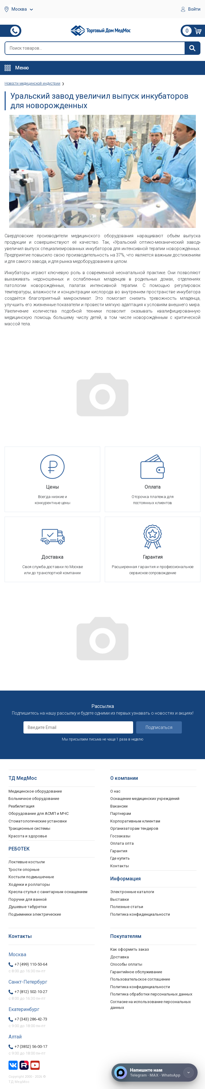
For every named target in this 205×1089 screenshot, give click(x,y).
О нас (115, 791)
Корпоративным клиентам (135, 821)
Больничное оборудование (34, 798)
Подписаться (159, 727)
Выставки (119, 899)
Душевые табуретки (28, 906)
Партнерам (120, 813)
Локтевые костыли (27, 862)
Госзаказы (120, 836)
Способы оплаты (126, 964)
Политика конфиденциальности (140, 987)
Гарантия (118, 851)
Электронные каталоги (132, 891)
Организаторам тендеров (134, 828)
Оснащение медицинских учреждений (144, 798)
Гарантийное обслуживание (136, 972)
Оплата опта (122, 843)
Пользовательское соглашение (140, 979)
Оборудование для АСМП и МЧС (39, 813)
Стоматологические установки (38, 821)
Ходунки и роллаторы (29, 884)
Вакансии (119, 806)
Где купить (120, 858)
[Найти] (192, 48)
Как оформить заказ (129, 949)
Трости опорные (24, 869)
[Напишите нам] (154, 1072)
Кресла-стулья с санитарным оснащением (48, 891)
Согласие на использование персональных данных (150, 1004)
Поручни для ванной (28, 899)
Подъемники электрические (35, 914)
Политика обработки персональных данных (151, 994)
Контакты (119, 866)
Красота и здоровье (28, 836)
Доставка (119, 957)
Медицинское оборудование (35, 791)
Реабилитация (21, 806)
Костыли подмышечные (31, 877)
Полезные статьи (126, 906)
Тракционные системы (29, 828)
